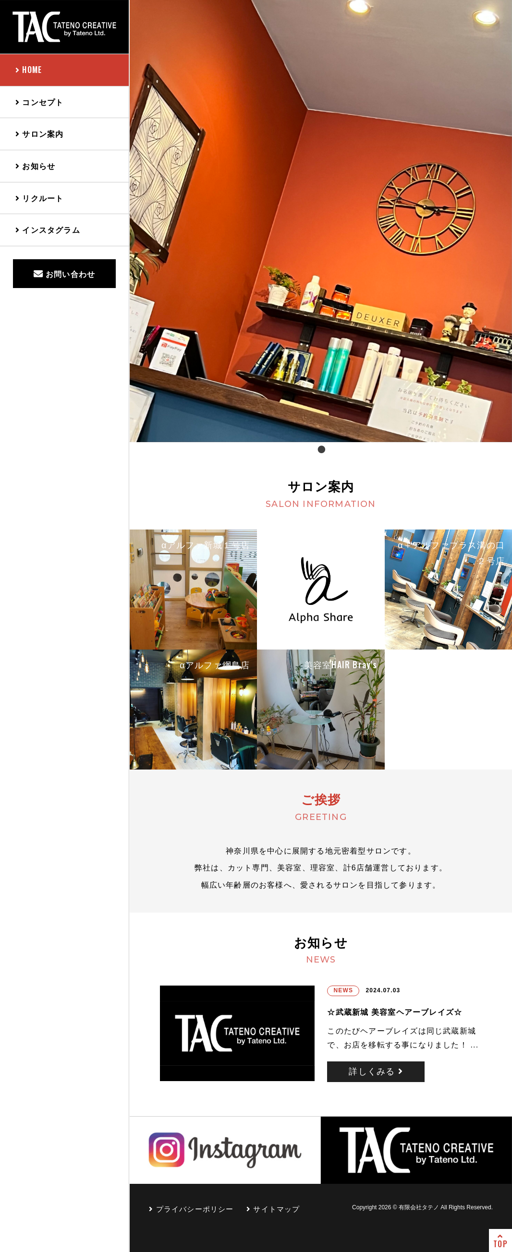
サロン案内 (39, 133)
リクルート (39, 198)
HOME (28, 69)
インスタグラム (47, 229)
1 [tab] (321, 449)
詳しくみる (375, 1071)
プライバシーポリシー (191, 1209)
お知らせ (35, 165)
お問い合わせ (65, 273)
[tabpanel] (321, 221)
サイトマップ (273, 1209)
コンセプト (39, 102)
